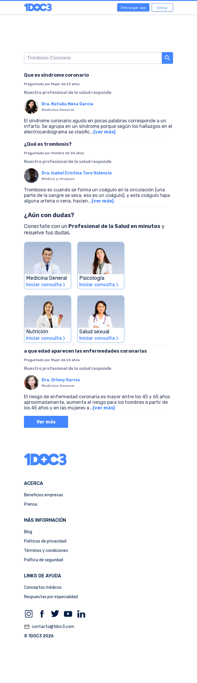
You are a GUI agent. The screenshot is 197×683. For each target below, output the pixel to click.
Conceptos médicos (43, 587)
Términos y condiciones (46, 550)
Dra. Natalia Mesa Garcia (67, 104)
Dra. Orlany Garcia (61, 379)
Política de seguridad (43, 559)
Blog (28, 531)
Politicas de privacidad (45, 541)
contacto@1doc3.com (49, 627)
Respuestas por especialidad (51, 596)
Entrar (162, 8)
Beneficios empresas (43, 494)
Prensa (30, 504)
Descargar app (133, 8)
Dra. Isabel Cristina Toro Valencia (77, 173)
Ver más (46, 422)
